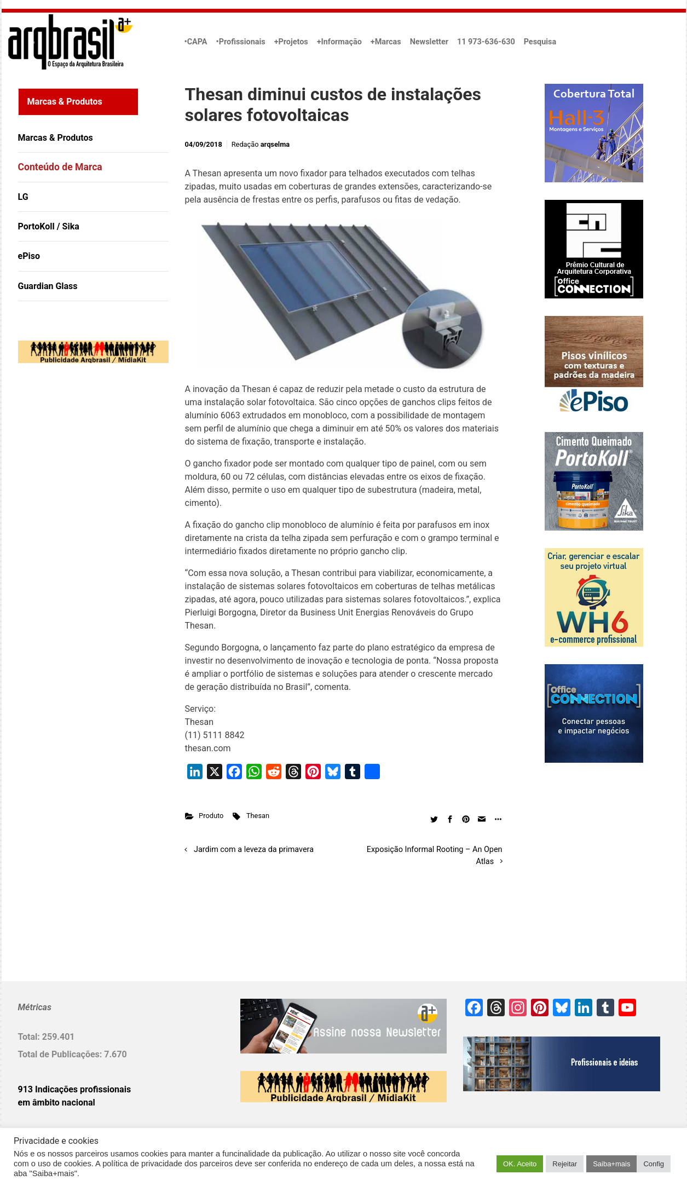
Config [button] (653, 1164)
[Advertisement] (86, 483)
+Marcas (386, 42)
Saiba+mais (611, 1164)
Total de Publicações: (61, 1054)
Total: (30, 1037)
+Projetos (291, 42)
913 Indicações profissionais (74, 1089)
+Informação (339, 42)
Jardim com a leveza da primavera (254, 849)
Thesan (257, 815)
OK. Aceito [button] (519, 1164)
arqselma (275, 144)
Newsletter (429, 42)
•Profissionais (240, 42)
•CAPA (195, 42)
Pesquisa (540, 42)
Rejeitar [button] (564, 1164)
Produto (211, 815)
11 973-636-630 (486, 42)
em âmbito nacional (56, 1102)
